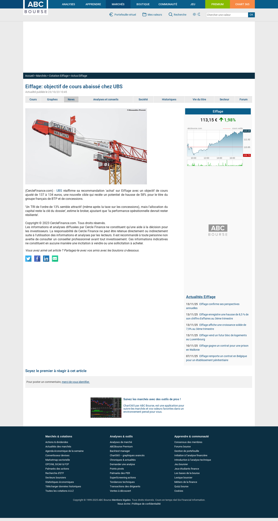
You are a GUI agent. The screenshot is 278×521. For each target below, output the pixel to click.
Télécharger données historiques (63, 486)
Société (143, 99)
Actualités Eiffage (200, 297)
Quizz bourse (181, 486)
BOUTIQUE (143, 4)
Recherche (180, 14)
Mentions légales (121, 499)
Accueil (29, 75)
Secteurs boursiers (55, 477)
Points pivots (117, 468)
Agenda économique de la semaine (64, 451)
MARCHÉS (118, 4)
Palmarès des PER (120, 473)
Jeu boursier (181, 464)
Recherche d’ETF (54, 473)
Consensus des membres (188, 442)
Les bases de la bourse (187, 473)
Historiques (169, 99)
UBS (59, 190)
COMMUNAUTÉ (167, 4)
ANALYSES (68, 4)
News (71, 99)
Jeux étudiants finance (186, 468)
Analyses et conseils (105, 99)
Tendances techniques (122, 482)
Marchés (41, 75)
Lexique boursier (183, 477)
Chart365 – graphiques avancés (127, 455)
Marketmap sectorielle (57, 459)
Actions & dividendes (56, 442)
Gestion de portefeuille (186, 451)
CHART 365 (242, 4)
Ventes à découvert (120, 490)
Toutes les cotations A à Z (59, 490)
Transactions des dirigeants (125, 486)
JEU (192, 4)
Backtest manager (120, 451)
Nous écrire (124, 503)
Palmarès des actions (57, 468)
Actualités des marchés (58, 446)
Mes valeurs (155, 14)
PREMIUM (217, 4)
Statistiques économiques (59, 482)
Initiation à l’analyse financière (190, 455)
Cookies (178, 490)
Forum (243, 99)
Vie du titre (199, 99)
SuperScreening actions (123, 477)
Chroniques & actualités (123, 459)
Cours (33, 99)
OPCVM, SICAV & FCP (57, 464)
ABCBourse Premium (121, 446)
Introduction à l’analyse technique (192, 459)
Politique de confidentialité (146, 503)
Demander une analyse (122, 464)
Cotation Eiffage (59, 75)
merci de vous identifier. (76, 381)
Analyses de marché (121, 442)
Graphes (52, 99)
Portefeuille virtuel (125, 14)
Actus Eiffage (79, 75)
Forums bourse (182, 446)
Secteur (224, 99)
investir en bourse (33, 1)
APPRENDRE (93, 4)
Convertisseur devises (57, 455)
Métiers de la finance (185, 482)
